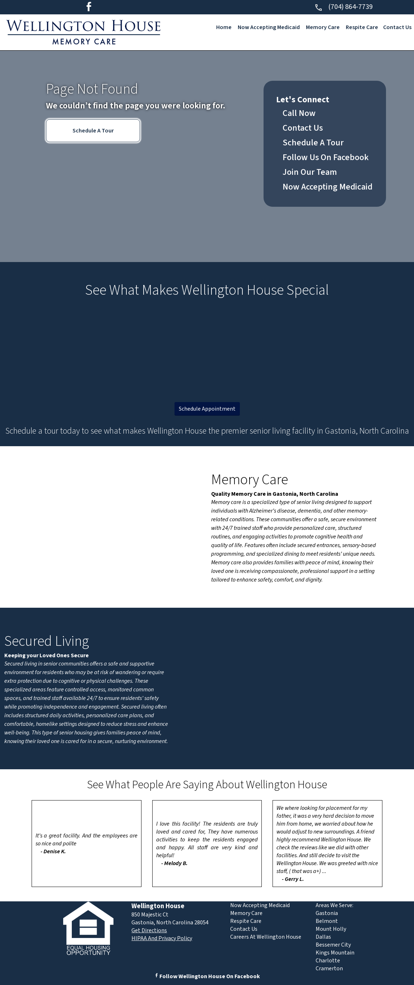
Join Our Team (310, 172)
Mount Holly (331, 929)
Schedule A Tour (93, 131)
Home (224, 27)
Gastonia (327, 913)
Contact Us (397, 27)
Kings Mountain (335, 953)
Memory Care (323, 27)
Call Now (299, 113)
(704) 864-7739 (343, 7)
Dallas (323, 937)
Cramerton (329, 968)
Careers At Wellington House (265, 937)
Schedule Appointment (207, 409)
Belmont (327, 921)
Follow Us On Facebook (326, 157)
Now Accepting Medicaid (269, 27)
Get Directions (149, 930)
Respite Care (362, 27)
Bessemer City (333, 945)
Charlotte (328, 961)
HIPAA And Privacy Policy (161, 938)
